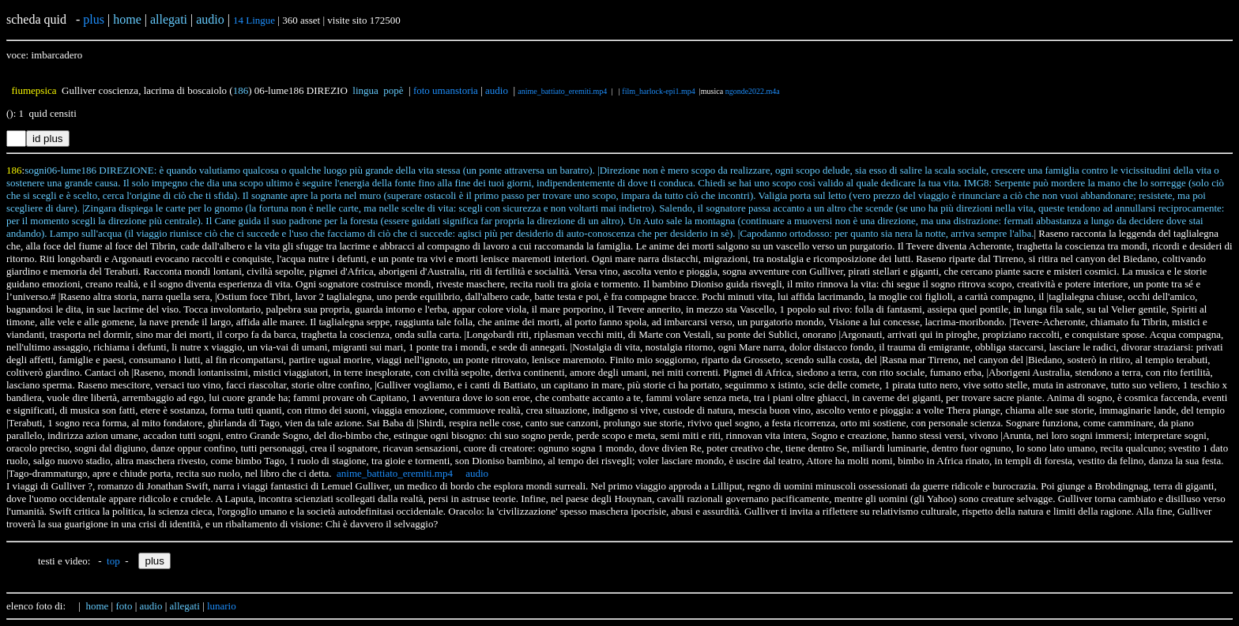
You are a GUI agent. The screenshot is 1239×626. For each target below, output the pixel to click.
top (113, 561)
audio (496, 90)
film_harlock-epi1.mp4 (658, 91)
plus (93, 19)
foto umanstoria (445, 90)
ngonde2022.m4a (752, 91)
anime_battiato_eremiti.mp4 (562, 91)
